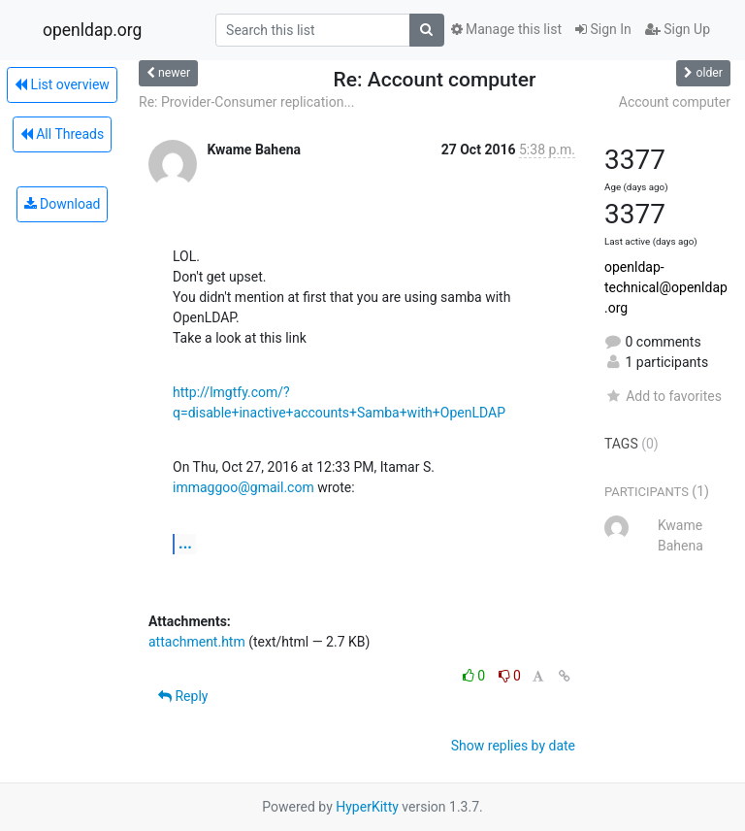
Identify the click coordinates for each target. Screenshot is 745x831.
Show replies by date (513, 745)
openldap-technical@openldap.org (666, 287)
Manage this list (506, 29)
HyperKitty (367, 806)
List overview (62, 84)
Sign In (603, 29)
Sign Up (677, 29)
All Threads (62, 134)
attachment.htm (196, 641)
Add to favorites (663, 396)
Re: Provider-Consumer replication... (246, 102)
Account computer (674, 102)
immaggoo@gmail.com (243, 487)
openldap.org (92, 30)
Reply (183, 696)
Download (62, 204)
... (185, 543)
